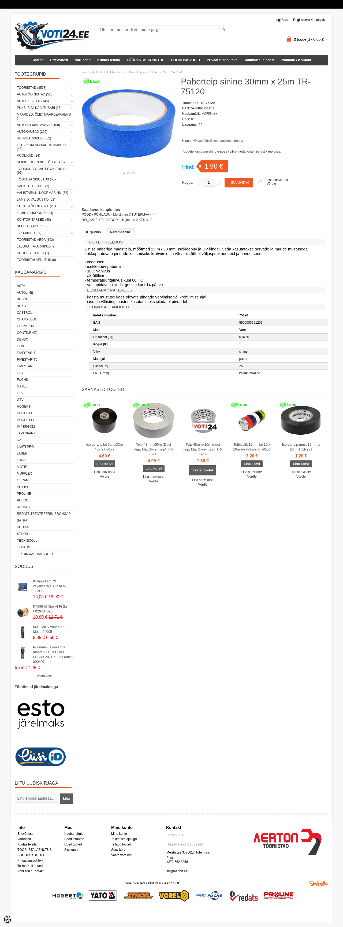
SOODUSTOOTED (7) (33, 253)
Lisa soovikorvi (277, 180)
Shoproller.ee (319, 883)
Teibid (122, 72)
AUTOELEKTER (103, 72)
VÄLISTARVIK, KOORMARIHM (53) (42, 193)
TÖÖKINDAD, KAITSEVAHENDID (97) (41, 171)
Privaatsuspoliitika (222, 60)
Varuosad (83, 60)
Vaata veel (44, 676)
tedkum (24, 547)
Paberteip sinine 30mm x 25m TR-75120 (155, 72)
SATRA (22, 520)
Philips (23, 487)
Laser (22, 453)
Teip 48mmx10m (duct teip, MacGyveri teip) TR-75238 (203, 449)
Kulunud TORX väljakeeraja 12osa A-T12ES (49, 586)
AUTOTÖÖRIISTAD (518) (35, 94)
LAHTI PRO (25, 447)
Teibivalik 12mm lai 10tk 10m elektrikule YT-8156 (252, 446)
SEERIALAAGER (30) (32, 226)
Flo (20, 373)
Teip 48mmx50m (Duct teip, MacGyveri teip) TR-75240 (153, 449)
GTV (20, 400)
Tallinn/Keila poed (259, 60)
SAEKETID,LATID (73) (33, 186)
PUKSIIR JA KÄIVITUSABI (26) (39, 108)
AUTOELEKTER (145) (33, 101)
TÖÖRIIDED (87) (29, 233)
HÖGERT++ (25, 420)
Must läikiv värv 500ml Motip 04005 (50, 629)
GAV (20, 393)
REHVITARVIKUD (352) (34, 138)
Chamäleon (27, 319)
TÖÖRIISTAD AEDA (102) (35, 240)
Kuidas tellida (108, 60)
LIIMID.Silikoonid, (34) (35, 213)
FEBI (20, 346)
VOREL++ (210, 114)
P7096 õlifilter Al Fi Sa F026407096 (50, 608)
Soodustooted (74, 839)
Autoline (25, 292)
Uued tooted (73, 844)
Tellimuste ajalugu (124, 839)
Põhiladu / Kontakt (296, 60)
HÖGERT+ (24, 413)
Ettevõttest (59, 60)
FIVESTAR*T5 (27, 359)
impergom (26, 427)
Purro (22, 500)
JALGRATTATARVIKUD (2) (36, 246)
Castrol (24, 313)
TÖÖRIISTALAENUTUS (146, 60)
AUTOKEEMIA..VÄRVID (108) (38, 125)
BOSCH (22, 299)
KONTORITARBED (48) (34, 219)
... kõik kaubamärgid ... (36, 554)
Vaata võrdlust (121, 855)
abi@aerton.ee (177, 871)
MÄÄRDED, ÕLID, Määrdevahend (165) (44, 116)
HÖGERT (24, 406)
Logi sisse (282, 20)
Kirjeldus (93, 232)
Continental (28, 333)
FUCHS (22, 380)
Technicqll (27, 540)
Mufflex (24, 473)
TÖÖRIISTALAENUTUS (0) (36, 260)
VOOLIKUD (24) (28, 155)
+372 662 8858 (177, 862)
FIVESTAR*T (26, 353)
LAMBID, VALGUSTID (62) (36, 199)
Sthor (22, 534)
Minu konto (119, 834)
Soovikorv (118, 850)
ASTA (21, 286)
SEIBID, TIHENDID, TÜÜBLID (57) (41, 162)
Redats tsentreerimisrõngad (44, 514)
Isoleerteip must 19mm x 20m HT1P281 (301, 446)
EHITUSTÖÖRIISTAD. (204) (37, 206)
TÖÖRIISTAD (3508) (31, 88)
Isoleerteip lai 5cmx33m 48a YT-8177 (104, 446)
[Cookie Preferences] (7, 919)
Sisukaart (71, 850)
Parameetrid (120, 232)
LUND (21, 460)
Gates (22, 386)
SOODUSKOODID (185, 60)
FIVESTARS (26, 366)
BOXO (21, 306)
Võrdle (271, 184)
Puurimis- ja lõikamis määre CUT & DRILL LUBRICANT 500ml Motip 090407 (53, 654)
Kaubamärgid (73, 834)
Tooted (37, 60)
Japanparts (27, 433)
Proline (24, 494)
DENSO (22, 339)
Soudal (23, 527)
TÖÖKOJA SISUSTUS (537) (37, 179)
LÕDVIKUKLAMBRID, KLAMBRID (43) (41, 147)
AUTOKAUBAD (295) (32, 132)
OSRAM (23, 480)
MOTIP (22, 467)
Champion (25, 326)
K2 (19, 440)
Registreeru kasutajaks (309, 20)
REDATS (23, 507)
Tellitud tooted (121, 844)
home (85, 72)
